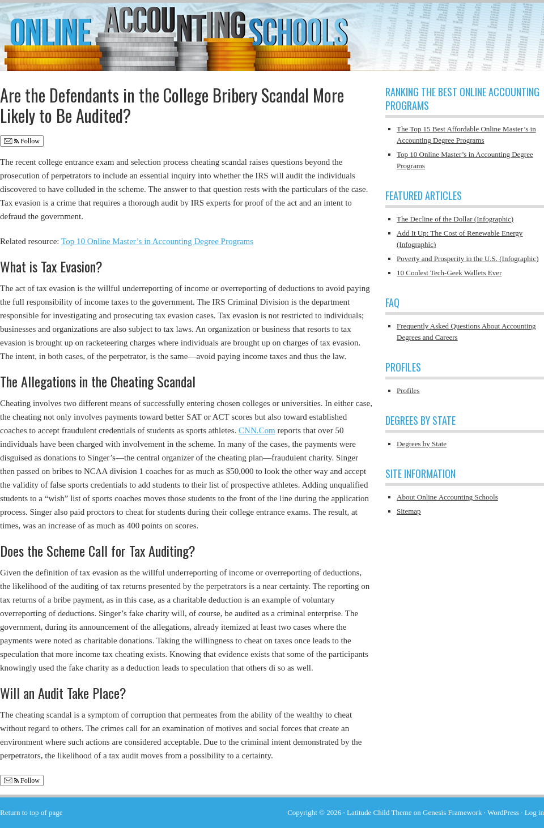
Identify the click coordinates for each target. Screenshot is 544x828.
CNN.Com (257, 430)
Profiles (408, 390)
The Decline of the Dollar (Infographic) (455, 219)
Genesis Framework (452, 812)
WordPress (503, 812)
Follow (22, 141)
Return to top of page (31, 812)
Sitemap (409, 511)
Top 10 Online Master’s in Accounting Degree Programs (157, 241)
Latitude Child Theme (379, 812)
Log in (534, 812)
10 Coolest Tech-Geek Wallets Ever (449, 272)
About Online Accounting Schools (447, 497)
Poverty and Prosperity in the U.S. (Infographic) (468, 258)
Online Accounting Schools (272, 31)
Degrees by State (422, 443)
